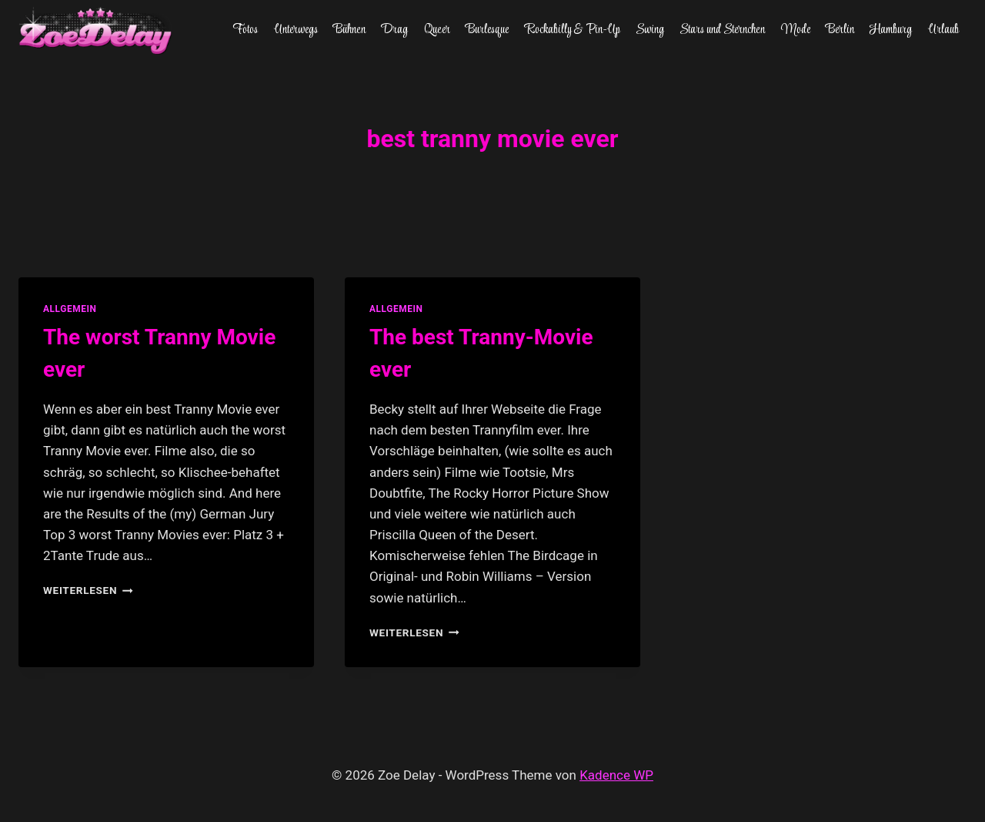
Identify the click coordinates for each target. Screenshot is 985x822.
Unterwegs (296, 30)
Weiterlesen (88, 590)
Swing (650, 30)
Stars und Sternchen (722, 30)
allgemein (70, 309)
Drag (394, 30)
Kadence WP (616, 775)
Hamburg (891, 30)
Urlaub (943, 30)
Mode (795, 30)
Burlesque (487, 30)
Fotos (245, 30)
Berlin (840, 30)
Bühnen (349, 30)
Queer (437, 30)
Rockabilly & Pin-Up (572, 30)
